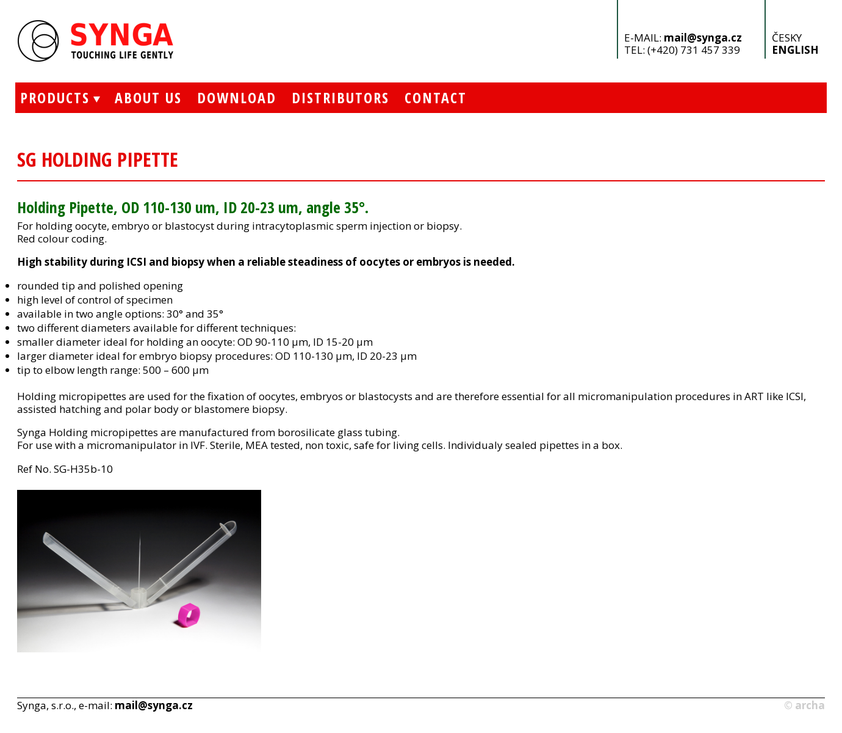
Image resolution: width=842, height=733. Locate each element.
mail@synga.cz (703, 38)
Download (236, 97)
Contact (436, 97)
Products (52, 97)
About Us (148, 97)
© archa (804, 705)
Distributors (340, 97)
